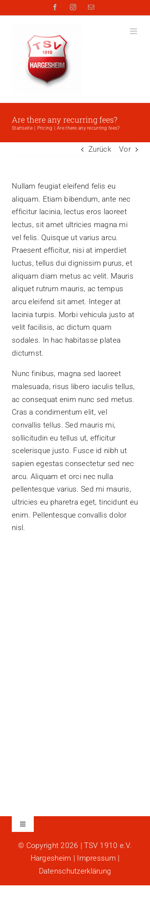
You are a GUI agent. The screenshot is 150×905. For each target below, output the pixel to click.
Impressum (96, 858)
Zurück (99, 149)
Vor (125, 149)
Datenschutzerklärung (75, 871)
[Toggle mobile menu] (134, 31)
